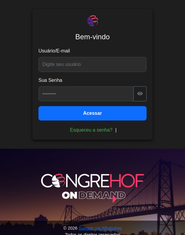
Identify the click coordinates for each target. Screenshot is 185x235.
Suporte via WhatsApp (100, 228)
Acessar (92, 113)
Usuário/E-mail (54, 50)
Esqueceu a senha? (91, 129)
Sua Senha (50, 80)
